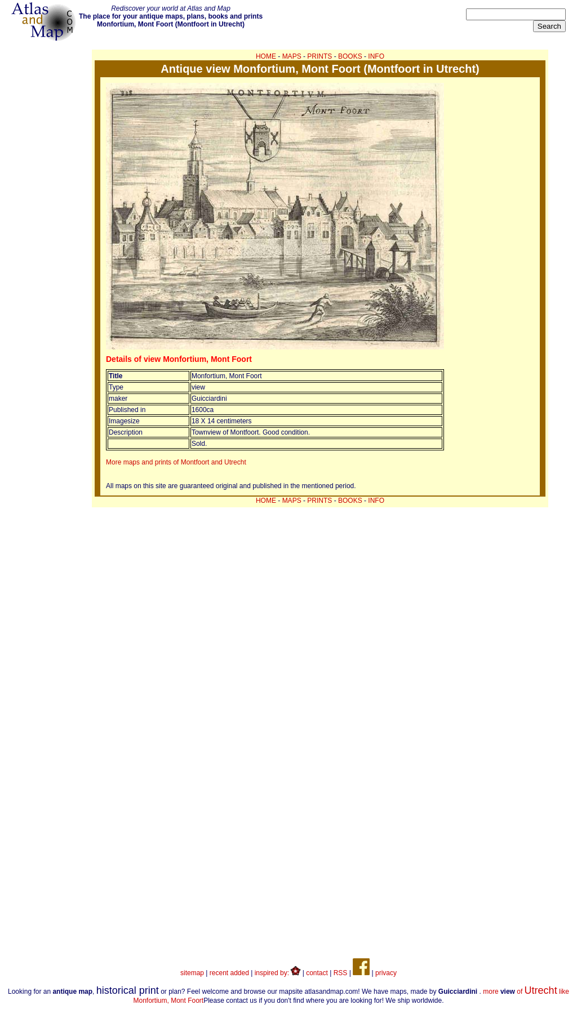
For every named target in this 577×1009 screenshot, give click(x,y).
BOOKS (350, 56)
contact (317, 973)
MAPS (291, 56)
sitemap (192, 973)
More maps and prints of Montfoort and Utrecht (176, 462)
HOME (266, 56)
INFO (376, 56)
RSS (341, 973)
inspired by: (278, 973)
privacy (386, 973)
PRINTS (319, 56)
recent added (229, 973)
